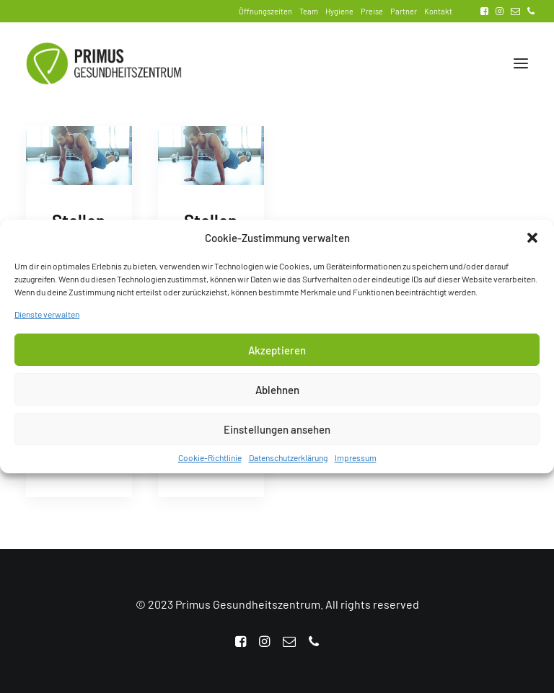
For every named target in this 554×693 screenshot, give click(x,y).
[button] (532, 241)
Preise (372, 11)
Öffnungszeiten (265, 11)
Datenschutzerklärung (288, 461)
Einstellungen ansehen (277, 432)
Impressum (356, 461)
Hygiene (339, 11)
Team (308, 11)
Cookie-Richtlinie (210, 461)
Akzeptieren (277, 353)
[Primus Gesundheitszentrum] (104, 63)
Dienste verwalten (46, 318)
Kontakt (438, 11)
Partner (403, 11)
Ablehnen (277, 393)
